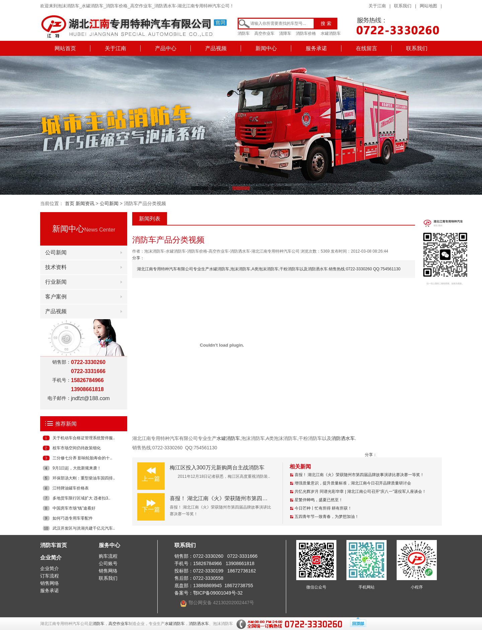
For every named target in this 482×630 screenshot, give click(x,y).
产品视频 (216, 48)
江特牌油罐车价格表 (71, 488)
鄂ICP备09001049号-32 (218, 593)
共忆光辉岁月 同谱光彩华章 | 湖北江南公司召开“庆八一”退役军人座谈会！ (360, 491)
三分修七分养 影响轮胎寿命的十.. (82, 458)
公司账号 (108, 563)
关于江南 (377, 5)
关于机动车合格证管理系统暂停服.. (84, 438)
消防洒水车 (343, 438)
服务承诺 (316, 48)
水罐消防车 (331, 33)
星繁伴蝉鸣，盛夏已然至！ (319, 500)
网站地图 (428, 5)
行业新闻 (56, 282)
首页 (69, 203)
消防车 (244, 33)
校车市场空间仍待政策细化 (77, 448)
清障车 (285, 33)
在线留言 (366, 48)
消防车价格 (306, 33)
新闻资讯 (85, 203)
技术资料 (56, 267)
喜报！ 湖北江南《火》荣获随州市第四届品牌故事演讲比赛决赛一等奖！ (256, 498)
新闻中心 (266, 48)
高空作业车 (264, 33)
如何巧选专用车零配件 (73, 518)
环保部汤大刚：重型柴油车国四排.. (84, 478)
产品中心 (165, 48)
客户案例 (56, 296)
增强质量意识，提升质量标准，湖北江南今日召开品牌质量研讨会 (353, 483)
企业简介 (51, 557)
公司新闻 (109, 203)
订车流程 (49, 575)
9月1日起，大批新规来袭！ (77, 468)
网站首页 (65, 48)
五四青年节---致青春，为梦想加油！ (327, 516)
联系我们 (402, 5)
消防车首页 (53, 545)
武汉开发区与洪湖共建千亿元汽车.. (84, 528)
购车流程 (108, 556)
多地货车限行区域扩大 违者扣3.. (81, 498)
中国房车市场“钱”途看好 (74, 508)
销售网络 (49, 583)
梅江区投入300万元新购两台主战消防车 (217, 467)
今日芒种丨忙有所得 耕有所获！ (323, 508)
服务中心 (109, 545)
